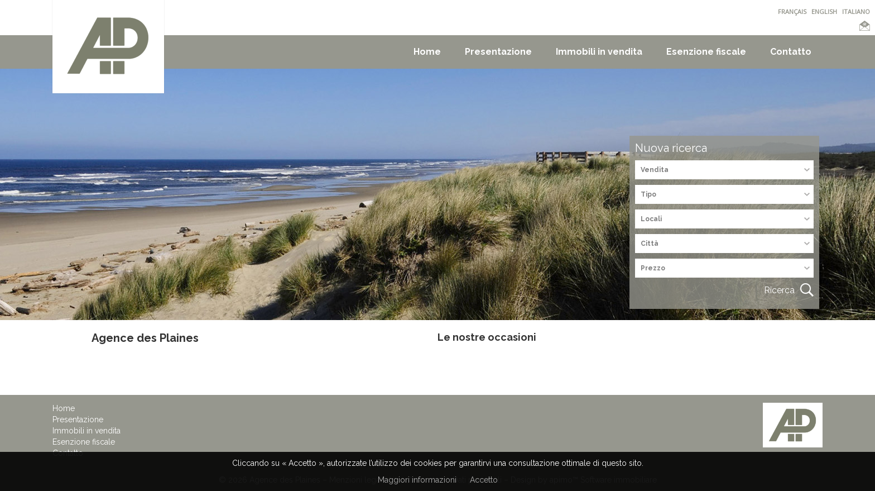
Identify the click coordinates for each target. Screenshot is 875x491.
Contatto (790, 51)
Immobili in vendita (599, 51)
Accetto (484, 479)
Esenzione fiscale (706, 51)
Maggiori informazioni (417, 479)
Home (427, 51)
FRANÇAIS (792, 11)
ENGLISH (824, 11)
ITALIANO (856, 11)
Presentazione (498, 51)
